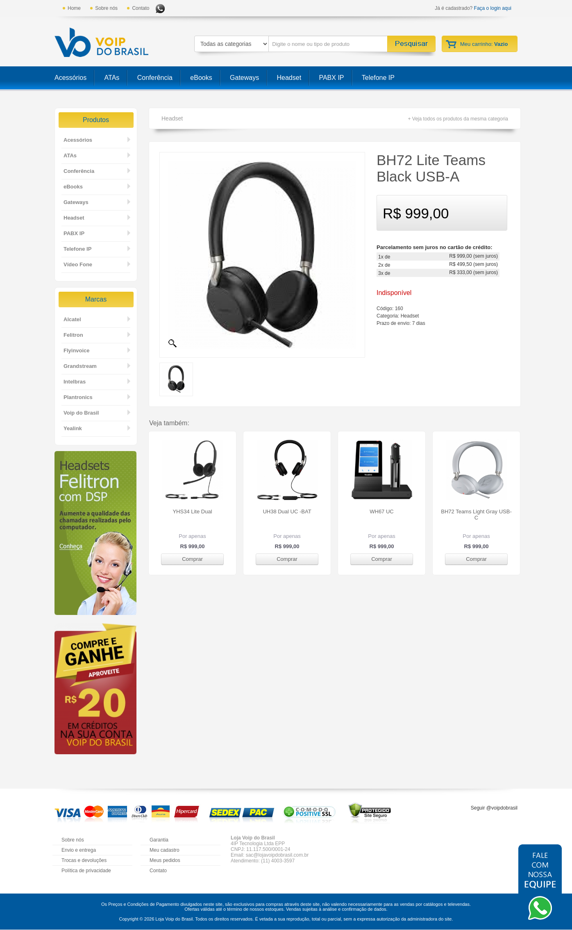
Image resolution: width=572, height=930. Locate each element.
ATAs (112, 77)
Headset (289, 77)
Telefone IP (378, 77)
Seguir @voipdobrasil (494, 808)
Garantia (159, 840)
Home (74, 8)
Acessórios (70, 77)
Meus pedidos (165, 860)
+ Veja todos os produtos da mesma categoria (458, 119)
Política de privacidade (86, 870)
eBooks (201, 77)
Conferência (155, 77)
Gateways (244, 77)
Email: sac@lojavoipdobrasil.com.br (270, 855)
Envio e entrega (78, 850)
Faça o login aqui (492, 8)
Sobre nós (106, 8)
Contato (140, 8)
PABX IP (331, 77)
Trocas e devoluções (84, 860)
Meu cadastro (164, 850)
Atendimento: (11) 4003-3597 (263, 861)
